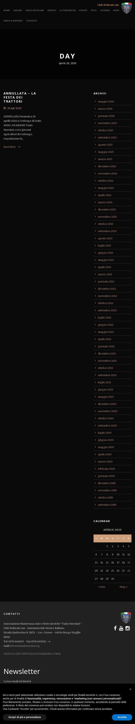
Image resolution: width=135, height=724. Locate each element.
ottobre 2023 (105, 224)
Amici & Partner (13, 20)
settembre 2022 (107, 310)
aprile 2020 (104, 454)
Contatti (31, 20)
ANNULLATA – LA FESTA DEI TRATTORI (20, 97)
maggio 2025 (106, 152)
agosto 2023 (105, 238)
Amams (18, 10)
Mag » (123, 586)
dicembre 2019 (107, 483)
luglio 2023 (104, 245)
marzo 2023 (105, 274)
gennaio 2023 (106, 281)
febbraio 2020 (106, 468)
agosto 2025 (105, 144)
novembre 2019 (107, 490)
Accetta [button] (122, 717)
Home (7, 10)
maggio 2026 (106, 101)
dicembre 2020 (107, 404)
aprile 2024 (104, 195)
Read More (10, 146)
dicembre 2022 (107, 288)
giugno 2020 (106, 440)
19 (128, 562)
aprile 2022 (104, 339)
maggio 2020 (106, 447)
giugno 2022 (105, 324)
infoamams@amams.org (24, 645)
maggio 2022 (106, 332)
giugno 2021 (105, 389)
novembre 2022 (107, 296)
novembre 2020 (107, 411)
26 (128, 570)
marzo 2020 (105, 461)
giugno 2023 (105, 252)
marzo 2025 (105, 159)
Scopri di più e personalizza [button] (24, 717)
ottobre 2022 (105, 303)
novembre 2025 (107, 123)
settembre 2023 (107, 231)
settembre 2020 (107, 425)
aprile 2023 (104, 267)
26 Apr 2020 (14, 108)
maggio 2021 (106, 396)
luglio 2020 (104, 432)
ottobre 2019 (105, 497)
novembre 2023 (107, 216)
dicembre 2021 (107, 353)
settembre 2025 (107, 137)
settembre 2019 (107, 504)
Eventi (83, 10)
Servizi (51, 10)
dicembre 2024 (107, 166)
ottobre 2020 (106, 418)
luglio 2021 (104, 382)
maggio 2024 (106, 188)
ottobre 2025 (105, 130)
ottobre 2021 (105, 368)
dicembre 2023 (107, 209)
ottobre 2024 (106, 180)
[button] (130, 689)
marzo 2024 (105, 202)
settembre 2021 (107, 375)
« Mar (101, 586)
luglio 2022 (104, 317)
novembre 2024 (107, 173)
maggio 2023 (106, 260)
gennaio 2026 (106, 116)
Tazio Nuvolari (34, 10)
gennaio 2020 (106, 476)
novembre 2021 (107, 360)
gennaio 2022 (106, 346)
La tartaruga (68, 10)
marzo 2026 (105, 108)
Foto (94, 10)
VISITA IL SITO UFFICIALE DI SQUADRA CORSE (32, 653)
